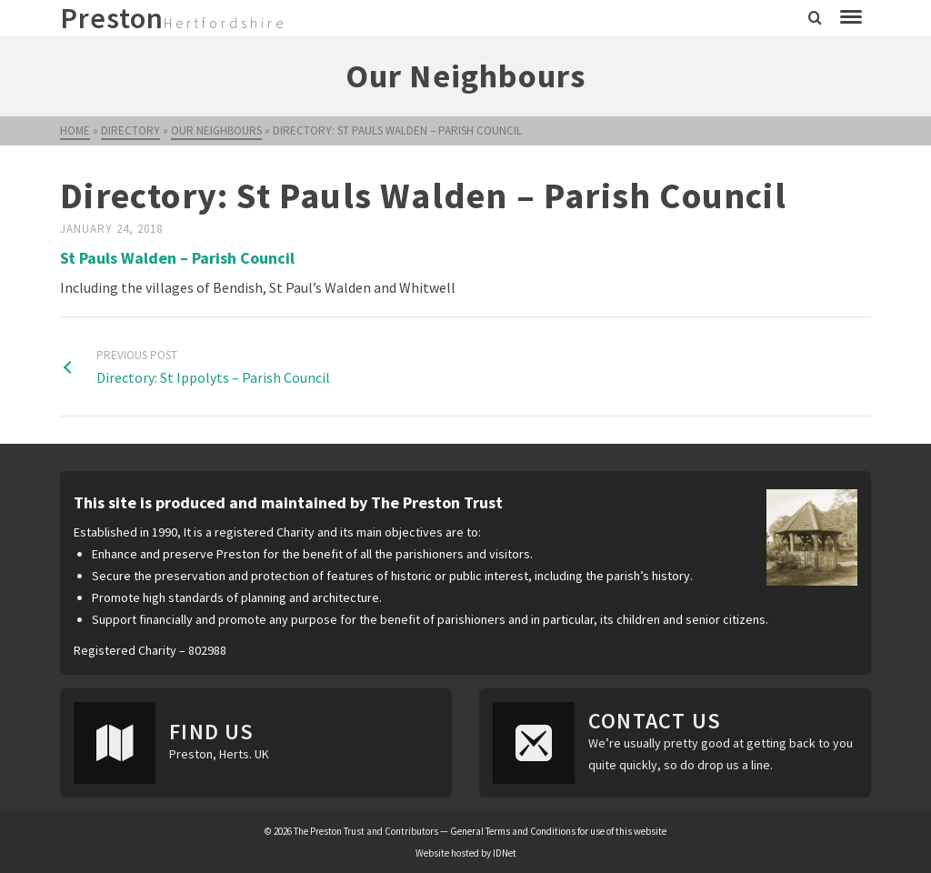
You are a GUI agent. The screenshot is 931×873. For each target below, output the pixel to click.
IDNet (504, 853)
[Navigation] (851, 18)
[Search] (815, 18)
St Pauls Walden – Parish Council (177, 257)
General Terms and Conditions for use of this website (558, 831)
